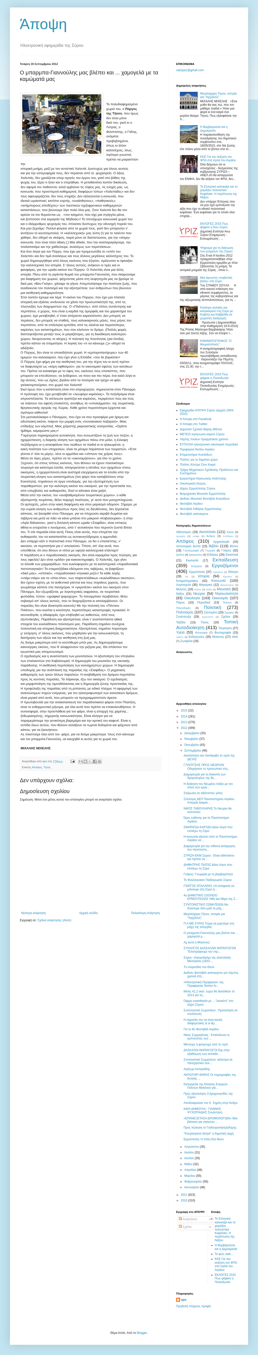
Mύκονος (218, 637)
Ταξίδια (180, 622)
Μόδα (209, 589)
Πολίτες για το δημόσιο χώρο (199, 459)
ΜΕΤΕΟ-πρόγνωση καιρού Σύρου (202, 434)
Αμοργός (180, 536)
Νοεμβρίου (191, 739)
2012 (184, 728)
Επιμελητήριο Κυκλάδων (196, 454)
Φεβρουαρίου (193, 1181)
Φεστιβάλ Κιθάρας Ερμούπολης (201, 509)
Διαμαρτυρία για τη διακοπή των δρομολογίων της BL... (205, 776)
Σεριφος (229, 612)
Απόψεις (37, 767)
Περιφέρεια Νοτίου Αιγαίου (197, 449)
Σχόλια (225, 616)
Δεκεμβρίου (192, 733)
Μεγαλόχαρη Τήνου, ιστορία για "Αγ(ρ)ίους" (218, 95)
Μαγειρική (205, 585)
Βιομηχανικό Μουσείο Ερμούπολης (203, 493)
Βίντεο (234, 546)
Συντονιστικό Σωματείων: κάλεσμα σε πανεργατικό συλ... (208, 1061)
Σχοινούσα (207, 616)
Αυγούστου (192, 1146)
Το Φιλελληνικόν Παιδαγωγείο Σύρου (208, 880)
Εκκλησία (192, 560)
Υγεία (180, 632)
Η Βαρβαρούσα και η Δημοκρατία (214, 128)
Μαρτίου (190, 1176)
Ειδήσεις (212, 554)
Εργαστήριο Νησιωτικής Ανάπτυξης (203, 478)
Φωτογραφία (222, 632)
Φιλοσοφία (201, 632)
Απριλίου (190, 1170)
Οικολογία (192, 598)
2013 (184, 722)
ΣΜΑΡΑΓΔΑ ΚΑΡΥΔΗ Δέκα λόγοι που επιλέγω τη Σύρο (208, 828)
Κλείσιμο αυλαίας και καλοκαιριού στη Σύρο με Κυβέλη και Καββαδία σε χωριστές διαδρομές (216, 313)
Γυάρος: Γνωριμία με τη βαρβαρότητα (208, 874)
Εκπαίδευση (225, 559)
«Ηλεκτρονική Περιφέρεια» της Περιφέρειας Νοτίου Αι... (204, 983)
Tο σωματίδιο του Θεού (199, 967)
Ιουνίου (189, 1158)
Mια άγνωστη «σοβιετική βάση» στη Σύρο (216, 279)
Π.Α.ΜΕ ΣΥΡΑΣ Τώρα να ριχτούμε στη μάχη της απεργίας (209, 925)
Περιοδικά (203, 602)
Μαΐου (188, 1164)
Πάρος (180, 602)
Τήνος (47, 767)
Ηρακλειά (218, 572)
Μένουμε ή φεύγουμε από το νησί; (206, 1044)
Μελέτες (181, 589)
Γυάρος (226, 550)
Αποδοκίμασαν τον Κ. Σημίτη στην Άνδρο (210, 1103)
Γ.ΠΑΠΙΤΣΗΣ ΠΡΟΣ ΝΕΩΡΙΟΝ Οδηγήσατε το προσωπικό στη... (207, 766)
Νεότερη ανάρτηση (33, 913)
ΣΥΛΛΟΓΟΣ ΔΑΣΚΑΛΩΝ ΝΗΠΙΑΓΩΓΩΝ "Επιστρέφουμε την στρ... (210, 949)
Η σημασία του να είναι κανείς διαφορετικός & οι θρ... (203, 1021)
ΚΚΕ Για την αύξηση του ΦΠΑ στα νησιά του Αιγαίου (218, 158)
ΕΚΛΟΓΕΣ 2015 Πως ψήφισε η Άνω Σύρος (214, 225)
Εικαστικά (232, 554)
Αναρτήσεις (188, 1219)
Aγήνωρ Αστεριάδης (197, 1069)
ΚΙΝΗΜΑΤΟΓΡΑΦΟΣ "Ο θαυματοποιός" (216, 342)
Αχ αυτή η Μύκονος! (197, 942)
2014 (184, 716)
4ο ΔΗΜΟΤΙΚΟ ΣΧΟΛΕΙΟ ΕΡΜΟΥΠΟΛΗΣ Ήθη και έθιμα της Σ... (211, 897)
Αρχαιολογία (221, 541)
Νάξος (180, 594)
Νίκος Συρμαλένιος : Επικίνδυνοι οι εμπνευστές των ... (206, 1036)
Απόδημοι (228, 536)
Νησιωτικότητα (226, 594)
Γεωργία (210, 550)
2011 (184, 1194)
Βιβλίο (213, 546)
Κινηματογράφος (187, 581)
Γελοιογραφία (191, 550)
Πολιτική (212, 607)
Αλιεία (230, 532)
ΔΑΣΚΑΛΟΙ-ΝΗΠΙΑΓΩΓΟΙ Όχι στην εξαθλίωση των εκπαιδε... (207, 1051)
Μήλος (197, 589)
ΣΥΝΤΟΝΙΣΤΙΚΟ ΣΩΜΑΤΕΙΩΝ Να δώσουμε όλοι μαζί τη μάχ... (206, 906)
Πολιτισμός (185, 612)
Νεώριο (199, 594)
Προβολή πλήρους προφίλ (193, 1306)
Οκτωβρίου (192, 745)
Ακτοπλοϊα (207, 532)
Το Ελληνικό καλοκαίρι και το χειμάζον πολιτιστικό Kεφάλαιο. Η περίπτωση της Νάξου (219, 192)
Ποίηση (227, 602)
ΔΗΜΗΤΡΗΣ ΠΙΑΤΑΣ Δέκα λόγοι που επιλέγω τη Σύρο (208, 866)
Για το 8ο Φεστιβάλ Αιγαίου (201, 1029)
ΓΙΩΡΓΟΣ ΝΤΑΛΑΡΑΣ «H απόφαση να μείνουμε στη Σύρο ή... (209, 887)
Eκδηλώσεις (196, 637)
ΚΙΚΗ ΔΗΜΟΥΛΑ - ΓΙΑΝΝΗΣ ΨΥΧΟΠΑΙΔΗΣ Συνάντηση (203, 1110)
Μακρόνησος (227, 585)
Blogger (142, 1333)
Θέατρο (233, 572)
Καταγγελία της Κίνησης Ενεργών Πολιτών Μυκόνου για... (205, 1086)
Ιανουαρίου (192, 1187)
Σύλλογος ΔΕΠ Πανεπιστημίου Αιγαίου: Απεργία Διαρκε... (209, 800)
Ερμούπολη (197, 572)
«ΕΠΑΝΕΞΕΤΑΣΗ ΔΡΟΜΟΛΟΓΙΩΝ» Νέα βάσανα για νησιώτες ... (210, 1120)
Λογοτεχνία (183, 585)
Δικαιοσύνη (195, 554)
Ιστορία (203, 576)
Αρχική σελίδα (88, 913)
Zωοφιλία (186, 641)
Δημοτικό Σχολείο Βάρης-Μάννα (201, 429)
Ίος (186, 576)
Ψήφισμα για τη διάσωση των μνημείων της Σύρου (216, 249)
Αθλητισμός (183, 532)
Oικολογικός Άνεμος (193, 483)
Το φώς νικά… (224, 1254)
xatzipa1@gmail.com (190, 70)
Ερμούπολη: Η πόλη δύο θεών (204, 1139)
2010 (184, 1200)
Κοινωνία (218, 581)
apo (183, 1299)
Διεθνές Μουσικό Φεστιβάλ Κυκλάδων (205, 498)
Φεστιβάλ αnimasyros (194, 514)
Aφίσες (180, 637)
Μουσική (223, 589)
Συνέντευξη (183, 616)
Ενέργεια (196, 566)
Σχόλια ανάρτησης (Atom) (54, 920)
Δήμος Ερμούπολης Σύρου (197, 488)
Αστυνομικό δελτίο (188, 546)
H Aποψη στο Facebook (195, 419)
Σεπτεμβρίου (193, 750)
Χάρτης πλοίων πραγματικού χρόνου (204, 439)
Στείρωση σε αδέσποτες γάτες (203, 793)
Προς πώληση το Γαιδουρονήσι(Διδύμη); (210, 1127)
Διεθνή (180, 554)
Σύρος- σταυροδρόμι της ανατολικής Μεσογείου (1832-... (207, 959)
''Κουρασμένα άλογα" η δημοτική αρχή (209, 1133)
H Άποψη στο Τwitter (193, 424)
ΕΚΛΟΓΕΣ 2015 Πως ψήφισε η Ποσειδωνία (214, 376)
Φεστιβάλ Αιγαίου (191, 503)
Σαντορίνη (210, 612)
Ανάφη (196, 536)
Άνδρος (210, 536)
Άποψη (43, 24)
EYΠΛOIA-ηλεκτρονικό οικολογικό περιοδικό (209, 444)
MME (235, 636)
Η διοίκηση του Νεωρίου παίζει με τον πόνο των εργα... (208, 785)
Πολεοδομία (183, 607)
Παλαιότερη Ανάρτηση (145, 913)
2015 (184, 710)
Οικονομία (220, 598)
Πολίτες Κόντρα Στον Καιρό (198, 464)
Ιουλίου (189, 1152)
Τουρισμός (225, 628)
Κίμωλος (227, 576)
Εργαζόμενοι (225, 565)
